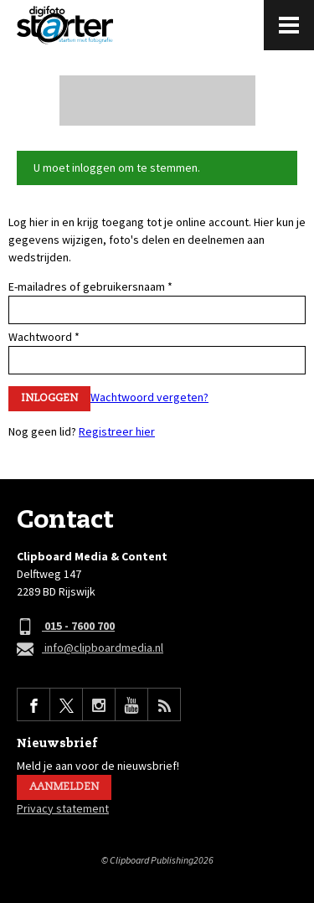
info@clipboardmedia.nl (90, 649)
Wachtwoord (44, 336)
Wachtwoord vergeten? (149, 397)
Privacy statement (63, 808)
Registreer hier (117, 431)
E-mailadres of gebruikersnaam (90, 286)
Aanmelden (64, 787)
